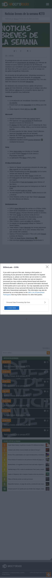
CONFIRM (12, 308)
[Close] (48, 267)
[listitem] (26, 302)
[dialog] (26, 289)
